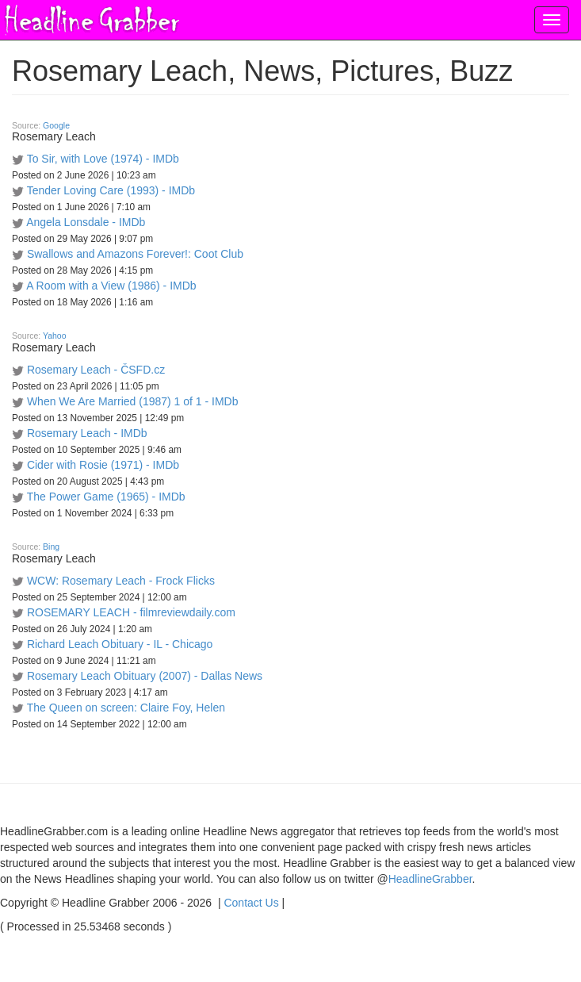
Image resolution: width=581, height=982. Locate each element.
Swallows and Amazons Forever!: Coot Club (135, 253)
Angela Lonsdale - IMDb (85, 222)
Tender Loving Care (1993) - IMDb (111, 190)
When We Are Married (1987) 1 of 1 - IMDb (133, 401)
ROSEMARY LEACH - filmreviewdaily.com (131, 612)
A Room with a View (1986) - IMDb (111, 285)
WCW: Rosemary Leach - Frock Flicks (121, 580)
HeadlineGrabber (430, 879)
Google (56, 125)
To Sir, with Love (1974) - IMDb (103, 158)
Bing (51, 546)
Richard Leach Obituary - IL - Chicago (119, 644)
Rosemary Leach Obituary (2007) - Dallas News (144, 675)
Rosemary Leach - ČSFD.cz (96, 369)
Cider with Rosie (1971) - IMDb (103, 464)
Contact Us (251, 902)
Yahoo (55, 335)
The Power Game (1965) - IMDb (106, 496)
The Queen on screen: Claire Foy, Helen (126, 707)
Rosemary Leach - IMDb (87, 433)
